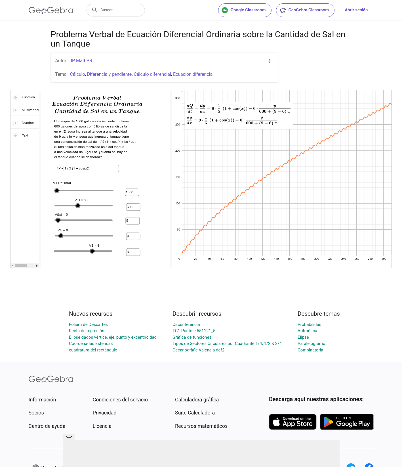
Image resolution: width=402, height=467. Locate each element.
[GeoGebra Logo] (51, 10)
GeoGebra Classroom (304, 10)
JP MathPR (81, 60)
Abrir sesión (356, 9)
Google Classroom (244, 10)
